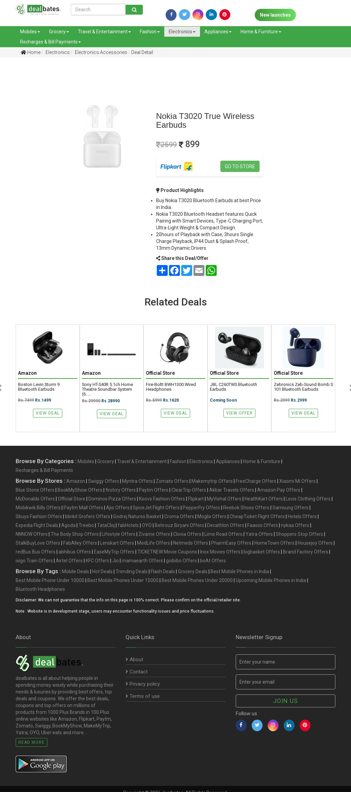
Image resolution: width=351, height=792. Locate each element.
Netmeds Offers (190, 543)
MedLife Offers (153, 543)
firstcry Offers (120, 490)
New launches (275, 15)
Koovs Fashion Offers (162, 498)
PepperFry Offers (201, 507)
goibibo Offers (181, 560)
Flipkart (196, 498)
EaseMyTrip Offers (114, 552)
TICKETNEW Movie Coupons (167, 552)
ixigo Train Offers (34, 560)
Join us (285, 700)
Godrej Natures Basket (137, 516)
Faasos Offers (262, 525)
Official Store (71, 498)
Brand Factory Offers (305, 552)
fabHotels (128, 525)
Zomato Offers (172, 481)
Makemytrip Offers (212, 481)
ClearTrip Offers (188, 490)
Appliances (218, 31)
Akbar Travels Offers (231, 490)
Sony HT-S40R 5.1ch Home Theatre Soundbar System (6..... (107, 389)
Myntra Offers (137, 481)
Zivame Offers (154, 534)
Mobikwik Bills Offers (38, 507)
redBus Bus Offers (35, 552)
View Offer (239, 413)
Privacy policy (143, 684)
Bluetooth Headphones (40, 589)
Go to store (240, 166)
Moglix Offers (212, 516)
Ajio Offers (118, 507)
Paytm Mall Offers (83, 507)
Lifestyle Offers (118, 534)
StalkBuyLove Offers (38, 543)
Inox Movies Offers (220, 552)
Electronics (182, 31)
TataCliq (106, 525)
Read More (31, 742)
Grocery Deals (192, 571)
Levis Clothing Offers (308, 498)
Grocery (59, 31)
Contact (137, 672)
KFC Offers (97, 560)
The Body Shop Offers (75, 534)
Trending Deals (132, 571)
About (134, 659)
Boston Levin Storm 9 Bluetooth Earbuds (39, 387)
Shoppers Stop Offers (299, 534)
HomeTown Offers (274, 543)
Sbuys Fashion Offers (39, 516)
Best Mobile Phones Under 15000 (122, 580)
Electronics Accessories (100, 52)
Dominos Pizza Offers (112, 498)
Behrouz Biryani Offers (179, 525)
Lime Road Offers (223, 534)
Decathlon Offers (225, 525)
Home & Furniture (260, 31)
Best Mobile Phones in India (240, 571)
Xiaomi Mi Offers (297, 481)
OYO (147, 525)
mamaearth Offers (142, 560)
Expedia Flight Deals (37, 525)
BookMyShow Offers (79, 490)
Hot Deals (102, 571)
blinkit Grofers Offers (87, 516)
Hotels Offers (302, 516)
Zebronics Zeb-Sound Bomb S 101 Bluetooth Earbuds (303, 387)
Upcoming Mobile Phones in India (271, 580)
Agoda (68, 525)
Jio (115, 560)
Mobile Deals (75, 571)
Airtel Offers (69, 560)
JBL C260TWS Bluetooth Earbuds (233, 387)
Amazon (75, 481)
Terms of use (143, 696)
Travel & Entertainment (104, 31)
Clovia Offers (187, 534)
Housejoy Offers (315, 543)
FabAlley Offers (80, 543)
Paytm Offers (153, 490)
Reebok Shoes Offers (246, 507)
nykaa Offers (295, 525)
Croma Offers (179, 516)
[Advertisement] (23, 169)
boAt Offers (213, 560)
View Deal (48, 413)
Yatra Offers (259, 534)
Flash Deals (163, 571)
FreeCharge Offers (256, 481)
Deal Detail (142, 52)
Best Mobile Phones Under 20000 (197, 580)
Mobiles (30, 31)
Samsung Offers (290, 507)
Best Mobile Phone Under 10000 (50, 580)
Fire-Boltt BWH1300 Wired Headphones (171, 387)
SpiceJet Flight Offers (156, 507)
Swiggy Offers (103, 481)
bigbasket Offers (262, 552)
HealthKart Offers (264, 498)
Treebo (86, 525)
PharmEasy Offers (231, 543)
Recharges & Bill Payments (50, 42)
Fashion (150, 31)
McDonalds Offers (35, 498)
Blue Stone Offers (35, 490)
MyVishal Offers (224, 498)
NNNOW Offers (32, 534)
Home (30, 52)
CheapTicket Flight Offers (257, 516)
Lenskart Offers (117, 543)
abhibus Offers (74, 552)
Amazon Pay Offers (278, 490)
